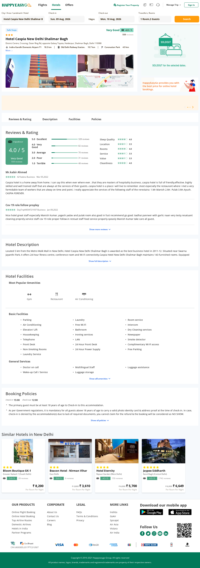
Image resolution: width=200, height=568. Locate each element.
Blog (49, 524)
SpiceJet (114, 520)
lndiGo (113, 512)
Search (187, 19)
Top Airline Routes (22, 520)
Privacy (80, 520)
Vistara (114, 528)
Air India (114, 532)
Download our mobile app (163, 505)
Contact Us (53, 516)
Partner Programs (21, 532)
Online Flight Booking (23, 512)
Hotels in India (20, 528)
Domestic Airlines (21, 524)
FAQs (79, 512)
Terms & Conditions (87, 516)
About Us (52, 512)
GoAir (113, 516)
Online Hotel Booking (23, 516)
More (9, 50)
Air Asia (114, 524)
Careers (51, 520)
